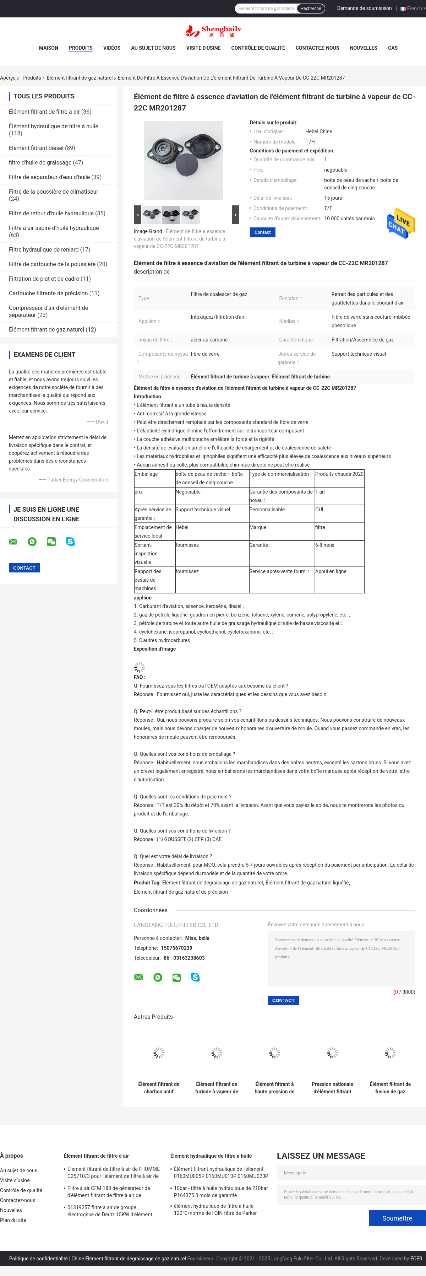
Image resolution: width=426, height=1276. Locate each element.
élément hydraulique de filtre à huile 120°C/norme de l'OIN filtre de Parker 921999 (215, 1210)
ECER (416, 1258)
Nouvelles (363, 48)
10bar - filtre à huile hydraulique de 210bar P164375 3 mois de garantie (221, 1191)
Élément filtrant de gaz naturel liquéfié (307, 882)
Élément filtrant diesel (36, 148)
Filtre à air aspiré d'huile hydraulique (54, 228)
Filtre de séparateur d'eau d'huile (49, 177)
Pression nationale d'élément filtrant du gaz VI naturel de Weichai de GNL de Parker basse (333, 1088)
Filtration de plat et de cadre (44, 278)
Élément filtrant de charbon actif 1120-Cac (159, 1088)
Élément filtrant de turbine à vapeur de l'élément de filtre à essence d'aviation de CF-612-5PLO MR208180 (216, 1088)
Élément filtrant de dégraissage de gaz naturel (212, 882)
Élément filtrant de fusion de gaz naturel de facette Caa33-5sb (390, 1088)
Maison (48, 48)
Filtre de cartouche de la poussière (52, 264)
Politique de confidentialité (38, 1258)
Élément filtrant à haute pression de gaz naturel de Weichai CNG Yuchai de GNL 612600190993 (274, 1088)
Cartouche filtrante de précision (48, 293)
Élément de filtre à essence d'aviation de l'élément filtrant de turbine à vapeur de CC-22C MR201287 (179, 238)
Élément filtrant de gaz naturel (80, 78)
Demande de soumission (364, 8)
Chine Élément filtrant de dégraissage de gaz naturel (128, 1258)
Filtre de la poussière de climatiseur (53, 191)
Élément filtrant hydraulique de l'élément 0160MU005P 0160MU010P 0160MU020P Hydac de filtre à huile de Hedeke (221, 1173)
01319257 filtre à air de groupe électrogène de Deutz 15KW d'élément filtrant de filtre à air (109, 1212)
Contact (263, 232)
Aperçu (8, 78)
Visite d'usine (203, 48)
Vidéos (112, 48)
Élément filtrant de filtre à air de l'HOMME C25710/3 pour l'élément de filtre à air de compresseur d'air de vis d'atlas (113, 1173)
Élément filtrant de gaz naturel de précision (181, 892)
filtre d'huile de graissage (40, 162)
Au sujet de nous (153, 48)
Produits (81, 48)
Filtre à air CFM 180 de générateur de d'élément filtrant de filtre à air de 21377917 (108, 1192)
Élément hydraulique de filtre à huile (53, 126)
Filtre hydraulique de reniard (44, 249)
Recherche (311, 8)
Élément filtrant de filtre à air (44, 111)
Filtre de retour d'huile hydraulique (51, 213)
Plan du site (13, 1220)
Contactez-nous (317, 48)
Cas (393, 48)
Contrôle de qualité (258, 48)
